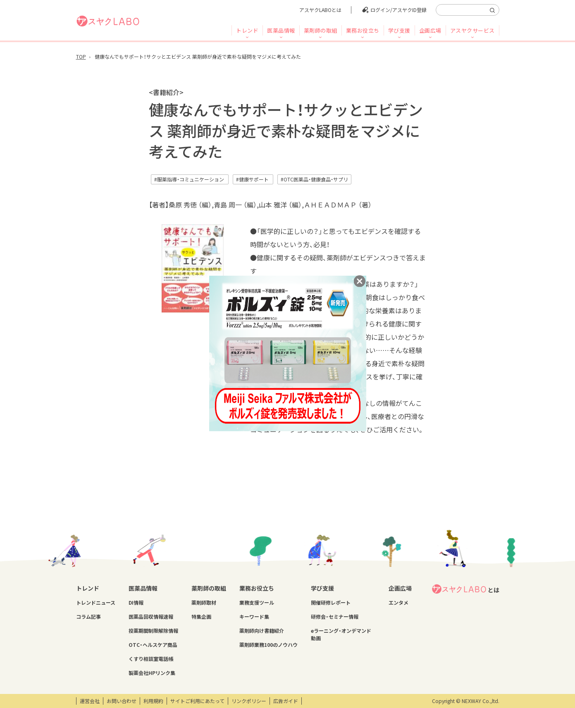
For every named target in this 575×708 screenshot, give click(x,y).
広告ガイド (285, 701)
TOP (81, 56)
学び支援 (399, 30)
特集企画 (201, 616)
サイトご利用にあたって (197, 701)
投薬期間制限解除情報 (153, 630)
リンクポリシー (248, 701)
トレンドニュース (95, 602)
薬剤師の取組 (320, 30)
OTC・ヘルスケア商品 (153, 644)
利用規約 (153, 701)
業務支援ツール (256, 602)
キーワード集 (254, 616)
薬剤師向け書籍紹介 (261, 630)
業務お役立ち (362, 30)
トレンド (247, 30)
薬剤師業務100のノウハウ (268, 644)
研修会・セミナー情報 (334, 616)
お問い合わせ (121, 701)
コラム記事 (88, 616)
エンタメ (398, 602)
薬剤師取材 (203, 602)
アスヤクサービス (472, 30)
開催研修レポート (331, 602)
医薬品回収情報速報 (151, 616)
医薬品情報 (281, 30)
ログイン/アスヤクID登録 (398, 10)
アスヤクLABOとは (320, 10)
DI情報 (136, 602)
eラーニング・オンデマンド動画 (341, 634)
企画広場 (430, 30)
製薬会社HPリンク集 (152, 673)
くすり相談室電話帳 (151, 659)
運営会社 (90, 701)
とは (465, 589)
